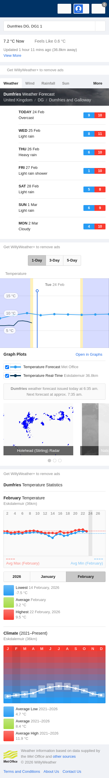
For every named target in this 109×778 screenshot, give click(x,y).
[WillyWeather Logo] (13, 9)
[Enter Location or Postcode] (54, 26)
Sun (65, 83)
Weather (10, 83)
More (97, 83)
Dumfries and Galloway (70, 100)
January (48, 576)
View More (12, 55)
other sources (64, 756)
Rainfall (48, 83)
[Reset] (90, 26)
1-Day (37, 260)
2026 (16, 576)
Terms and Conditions (21, 771)
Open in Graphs (89, 354)
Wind (30, 83)
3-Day (54, 260)
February (86, 576)
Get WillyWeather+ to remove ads (35, 70)
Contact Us (71, 771)
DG (41, 100)
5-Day (72, 260)
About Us (51, 771)
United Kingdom (18, 100)
